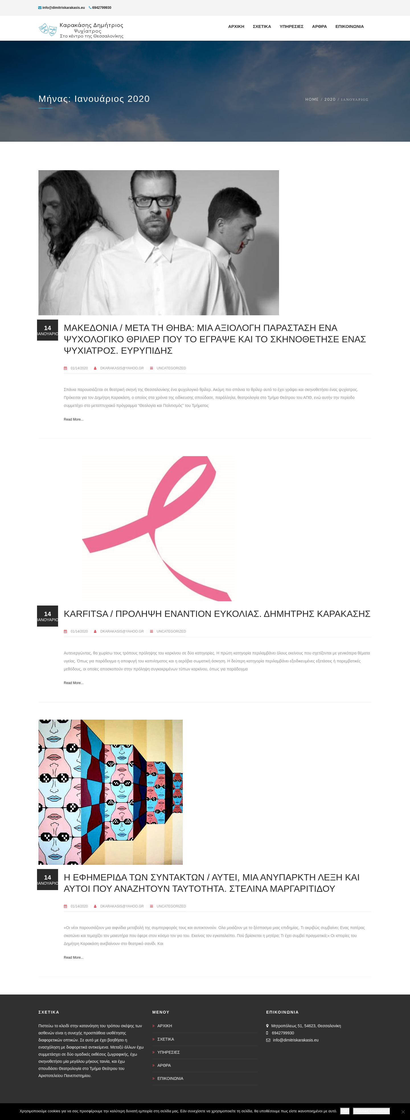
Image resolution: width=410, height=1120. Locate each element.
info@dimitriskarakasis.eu (61, 8)
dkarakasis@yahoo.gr (123, 368)
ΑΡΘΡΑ (164, 1065)
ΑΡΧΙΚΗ (164, 1026)
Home (312, 99)
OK (345, 1111)
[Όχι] (403, 1112)
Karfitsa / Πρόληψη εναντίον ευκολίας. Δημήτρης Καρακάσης (217, 614)
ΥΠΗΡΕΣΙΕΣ (168, 1052)
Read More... (73, 419)
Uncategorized (171, 368)
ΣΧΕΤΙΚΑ (165, 1039)
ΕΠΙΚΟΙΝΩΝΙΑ (170, 1078)
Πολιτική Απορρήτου (371, 1111)
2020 (330, 99)
